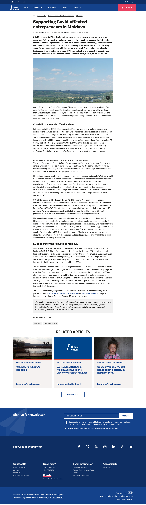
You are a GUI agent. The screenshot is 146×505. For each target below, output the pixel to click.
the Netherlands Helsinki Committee (62, 293)
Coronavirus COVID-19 (50, 323)
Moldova (79, 16)
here (118, 424)
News (26, 8)
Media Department (19, 468)
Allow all (129, 490)
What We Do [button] (52, 8)
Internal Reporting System (81, 475)
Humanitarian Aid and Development (61, 16)
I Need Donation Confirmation (53, 479)
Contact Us (77, 8)
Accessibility (107, 468)
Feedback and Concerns (21, 475)
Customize (129, 495)
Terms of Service (109, 429)
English (133, 2)
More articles (72, 395)
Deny (129, 500)
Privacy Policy (98, 429)
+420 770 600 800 (49, 470)
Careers (64, 8)
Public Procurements (80, 468)
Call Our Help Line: (49, 468)
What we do (41, 16)
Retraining (37, 323)
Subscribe (126, 416)
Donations (16, 473)
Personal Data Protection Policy (83, 470)
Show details (31, 502)
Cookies (75, 473)
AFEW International (90, 293)
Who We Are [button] (37, 8)
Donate (47, 475)
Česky (127, 2)
